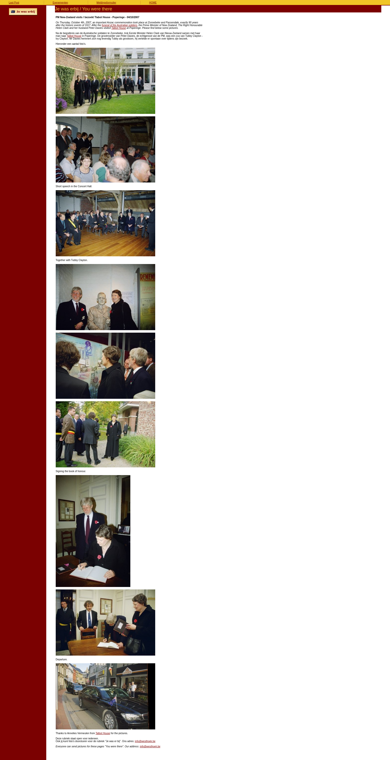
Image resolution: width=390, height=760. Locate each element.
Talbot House (118, 28)
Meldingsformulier (106, 2)
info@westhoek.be (145, 741)
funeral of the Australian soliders (119, 25)
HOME (153, 2)
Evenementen (60, 2)
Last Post (14, 2)
